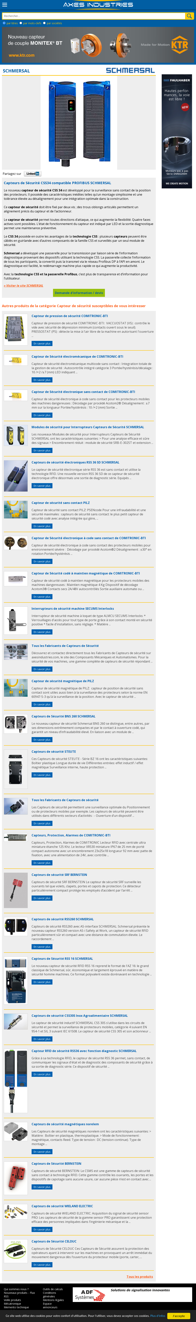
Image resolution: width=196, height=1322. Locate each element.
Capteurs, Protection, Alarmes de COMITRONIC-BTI (71, 835)
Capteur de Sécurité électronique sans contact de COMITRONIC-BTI (83, 392)
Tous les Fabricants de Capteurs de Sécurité (65, 646)
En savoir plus (42, 343)
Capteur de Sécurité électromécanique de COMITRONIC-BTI (77, 356)
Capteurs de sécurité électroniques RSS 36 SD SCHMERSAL (75, 462)
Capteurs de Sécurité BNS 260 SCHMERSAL (64, 716)
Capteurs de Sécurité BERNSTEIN (56, 1163)
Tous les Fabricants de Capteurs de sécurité (65, 800)
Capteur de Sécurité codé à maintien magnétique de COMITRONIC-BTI (86, 573)
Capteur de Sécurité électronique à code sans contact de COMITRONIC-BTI (89, 538)
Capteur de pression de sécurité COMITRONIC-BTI (70, 316)
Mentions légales (53, 1300)
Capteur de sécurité (74, 306)
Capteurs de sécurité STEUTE (54, 751)
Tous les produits (140, 1277)
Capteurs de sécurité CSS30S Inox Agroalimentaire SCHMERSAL (80, 1016)
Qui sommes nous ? (16, 1289)
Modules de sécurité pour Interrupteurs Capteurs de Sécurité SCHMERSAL (88, 427)
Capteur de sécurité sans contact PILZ (61, 503)
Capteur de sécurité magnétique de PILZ (63, 681)
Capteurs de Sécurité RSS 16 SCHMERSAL (62, 959)
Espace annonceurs (50, 1305)
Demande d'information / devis (79, 293)
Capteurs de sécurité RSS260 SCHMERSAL (63, 919)
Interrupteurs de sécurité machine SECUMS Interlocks (73, 608)
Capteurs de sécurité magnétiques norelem (65, 1124)
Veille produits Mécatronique (12, 1301)
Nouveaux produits (15, 1293)
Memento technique (16, 1307)
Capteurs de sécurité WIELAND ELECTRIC (62, 1206)
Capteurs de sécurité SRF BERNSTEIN (59, 875)
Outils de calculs (53, 1289)
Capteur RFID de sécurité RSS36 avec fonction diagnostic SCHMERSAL (84, 1051)
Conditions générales (49, 1294)
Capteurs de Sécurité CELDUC (54, 1241)
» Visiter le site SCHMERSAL (23, 286)
